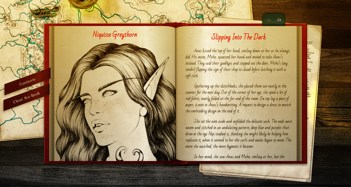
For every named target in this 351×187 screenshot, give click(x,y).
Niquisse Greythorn (115, 35)
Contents (27, 81)
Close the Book (26, 97)
